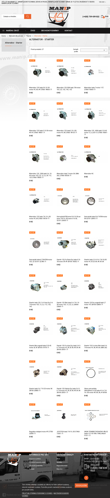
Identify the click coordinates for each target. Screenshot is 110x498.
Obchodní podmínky (36, 465)
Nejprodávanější (62, 465)
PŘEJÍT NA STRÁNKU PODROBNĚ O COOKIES (37, 493)
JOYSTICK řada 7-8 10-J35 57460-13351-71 (68, 432)
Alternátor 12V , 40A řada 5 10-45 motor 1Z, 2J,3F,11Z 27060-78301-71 (96, 132)
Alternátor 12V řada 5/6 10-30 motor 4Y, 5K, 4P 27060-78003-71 (40, 88)
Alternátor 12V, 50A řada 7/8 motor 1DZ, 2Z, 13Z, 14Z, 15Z (69, 88)
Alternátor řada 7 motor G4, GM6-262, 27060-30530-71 (68, 174)
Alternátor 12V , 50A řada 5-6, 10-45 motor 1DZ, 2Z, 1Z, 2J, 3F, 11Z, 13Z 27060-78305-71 (40, 175)
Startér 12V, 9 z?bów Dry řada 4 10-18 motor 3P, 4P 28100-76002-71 (68, 260)
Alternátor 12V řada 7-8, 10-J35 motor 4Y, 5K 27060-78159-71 (40, 217)
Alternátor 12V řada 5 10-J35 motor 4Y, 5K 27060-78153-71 (67, 131)
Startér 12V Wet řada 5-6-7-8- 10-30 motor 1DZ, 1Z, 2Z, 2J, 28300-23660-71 (68, 304)
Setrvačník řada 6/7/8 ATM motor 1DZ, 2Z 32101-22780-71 (40, 260)
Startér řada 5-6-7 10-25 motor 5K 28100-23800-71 (40, 389)
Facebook (86, 478)
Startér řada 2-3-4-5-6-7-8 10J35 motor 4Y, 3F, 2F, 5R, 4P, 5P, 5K (95, 260)
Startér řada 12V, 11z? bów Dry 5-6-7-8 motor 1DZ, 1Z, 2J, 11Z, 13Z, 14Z (41, 304)
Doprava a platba (35, 459)
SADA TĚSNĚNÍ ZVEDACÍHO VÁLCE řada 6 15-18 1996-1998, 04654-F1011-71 (96, 433)
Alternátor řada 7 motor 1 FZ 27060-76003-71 (94, 88)
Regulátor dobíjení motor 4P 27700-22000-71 (41, 432)
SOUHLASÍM (81, 485)
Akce (58, 459)
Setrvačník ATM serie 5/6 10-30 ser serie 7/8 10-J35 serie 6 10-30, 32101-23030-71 (69, 218)
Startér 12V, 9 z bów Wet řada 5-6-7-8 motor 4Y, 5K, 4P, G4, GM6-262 (95, 346)
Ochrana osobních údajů (37, 462)
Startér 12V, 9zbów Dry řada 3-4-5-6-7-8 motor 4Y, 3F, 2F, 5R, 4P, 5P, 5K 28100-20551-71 (68, 390)
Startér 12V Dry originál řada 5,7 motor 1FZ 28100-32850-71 (95, 303)
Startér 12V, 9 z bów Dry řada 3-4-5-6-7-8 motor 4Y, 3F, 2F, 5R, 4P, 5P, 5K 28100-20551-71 (69, 347)
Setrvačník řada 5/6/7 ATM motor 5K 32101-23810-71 (95, 217)
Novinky (59, 462)
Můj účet (59, 469)
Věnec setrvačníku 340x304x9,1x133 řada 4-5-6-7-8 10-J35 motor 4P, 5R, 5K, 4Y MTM (95, 390)
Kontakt (31, 469)
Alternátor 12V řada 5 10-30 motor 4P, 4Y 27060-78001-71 (41, 131)
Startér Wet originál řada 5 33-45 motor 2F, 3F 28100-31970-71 (40, 346)
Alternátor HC (88, 173)
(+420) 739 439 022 (90, 16)
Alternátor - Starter (13, 43)
